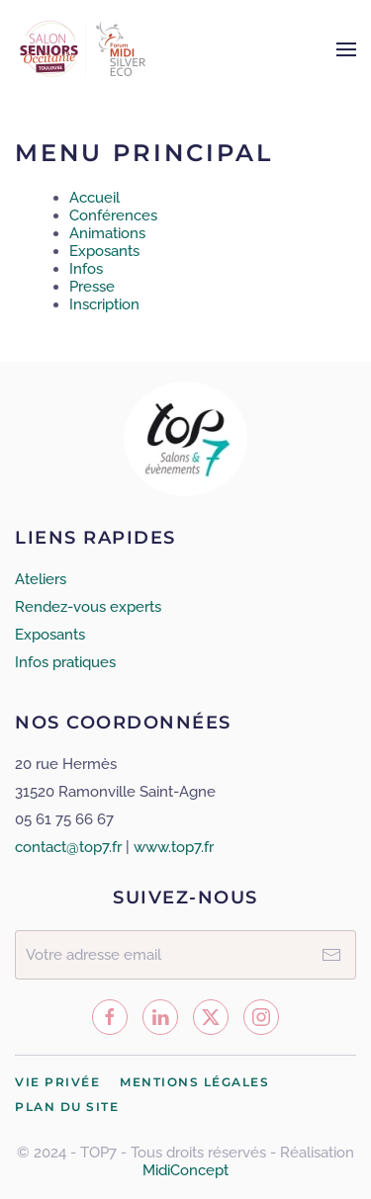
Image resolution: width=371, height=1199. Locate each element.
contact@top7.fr (68, 847)
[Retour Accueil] (86, 49)
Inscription (104, 304)
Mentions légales (194, 1082)
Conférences (113, 215)
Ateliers (40, 579)
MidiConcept (185, 1170)
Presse (92, 287)
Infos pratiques (65, 662)
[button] (346, 49)
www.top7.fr (174, 847)
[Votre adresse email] (185, 955)
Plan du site (67, 1107)
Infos (86, 269)
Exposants (104, 251)
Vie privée (57, 1082)
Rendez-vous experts (88, 607)
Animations (107, 233)
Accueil (94, 198)
